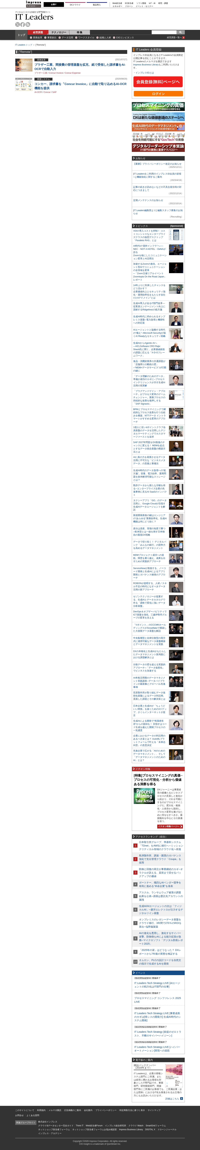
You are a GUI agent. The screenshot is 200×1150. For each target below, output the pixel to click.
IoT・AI (152, 3)
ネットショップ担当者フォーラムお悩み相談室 (94, 1129)
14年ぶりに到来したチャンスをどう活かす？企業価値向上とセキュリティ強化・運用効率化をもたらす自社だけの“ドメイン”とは (149, 291)
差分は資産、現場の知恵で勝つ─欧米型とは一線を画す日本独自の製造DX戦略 (149, 531)
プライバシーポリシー (106, 1110)
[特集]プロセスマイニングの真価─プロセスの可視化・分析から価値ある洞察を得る (158, 780)
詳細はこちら (172, 1098)
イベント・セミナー (144, 6)
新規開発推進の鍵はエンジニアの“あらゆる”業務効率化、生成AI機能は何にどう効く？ (150, 518)
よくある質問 (33, 1115)
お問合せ (19, 1115)
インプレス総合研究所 (115, 1125)
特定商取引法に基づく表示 (132, 1110)
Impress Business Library (146, 64)
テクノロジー (58, 32)
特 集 (80, 32)
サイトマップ (154, 1110)
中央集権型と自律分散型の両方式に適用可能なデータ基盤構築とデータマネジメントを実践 (149, 641)
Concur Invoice (56, 73)
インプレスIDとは (145, 72)
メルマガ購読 (55, 1110)
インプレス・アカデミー (49, 1133)
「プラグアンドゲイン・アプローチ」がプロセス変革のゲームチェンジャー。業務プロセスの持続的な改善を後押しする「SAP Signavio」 (149, 397)
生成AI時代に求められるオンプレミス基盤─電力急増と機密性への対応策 (149, 319)
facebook (22, 24)
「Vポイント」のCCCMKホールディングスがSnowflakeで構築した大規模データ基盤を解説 (150, 627)
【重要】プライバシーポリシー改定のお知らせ (157, 164)
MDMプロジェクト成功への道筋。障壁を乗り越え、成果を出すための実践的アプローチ (149, 558)
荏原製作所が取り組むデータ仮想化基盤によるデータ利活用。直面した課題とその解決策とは (149, 695)
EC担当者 (129, 3)
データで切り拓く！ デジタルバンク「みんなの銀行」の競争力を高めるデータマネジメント (149, 544)
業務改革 (37, 37)
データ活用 (67, 37)
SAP (54, 92)
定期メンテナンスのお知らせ (148, 200)
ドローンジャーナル (167, 1129)
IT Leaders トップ (23, 45)
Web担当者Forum (94, 1125)
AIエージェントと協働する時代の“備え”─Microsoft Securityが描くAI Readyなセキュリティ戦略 (149, 332)
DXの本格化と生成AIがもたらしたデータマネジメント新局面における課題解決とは (149, 654)
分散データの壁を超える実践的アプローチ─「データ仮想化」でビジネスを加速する (149, 667)
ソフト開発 (141, 3)
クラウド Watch (135, 1125)
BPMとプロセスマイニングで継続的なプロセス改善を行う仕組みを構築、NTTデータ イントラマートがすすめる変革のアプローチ (149, 415)
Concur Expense (73, 73)
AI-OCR (38, 92)
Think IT (79, 1125)
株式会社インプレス (47, 1121)
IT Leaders (34, 17)
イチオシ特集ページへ (169, 826)
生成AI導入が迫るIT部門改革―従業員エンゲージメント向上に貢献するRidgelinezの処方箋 (149, 306)
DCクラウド (75, 5)
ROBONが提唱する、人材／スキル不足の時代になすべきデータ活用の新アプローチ (150, 586)
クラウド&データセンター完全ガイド (55, 1125)
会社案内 (88, 1110)
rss (27, 24)
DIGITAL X (150, 1129)
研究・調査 (163, 3)
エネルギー (117, 6)
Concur (47, 92)
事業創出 (52, 37)
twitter (17, 24)
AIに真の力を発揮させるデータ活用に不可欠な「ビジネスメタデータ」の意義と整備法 (149, 460)
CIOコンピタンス (125, 37)
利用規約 (41, 1110)
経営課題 (38, 32)
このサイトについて (24, 1110)
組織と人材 (105, 37)
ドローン (129, 6)
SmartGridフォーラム (156, 1125)
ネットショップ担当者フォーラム (54, 1129)
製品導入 (97, 5)
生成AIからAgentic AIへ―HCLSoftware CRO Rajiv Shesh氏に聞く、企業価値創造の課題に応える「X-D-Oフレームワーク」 (149, 349)
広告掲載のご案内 (72, 1110)
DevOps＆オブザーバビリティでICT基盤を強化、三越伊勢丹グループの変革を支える (150, 614)
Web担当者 (117, 3)
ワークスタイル (86, 37)
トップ (21, 35)
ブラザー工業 (40, 73)
